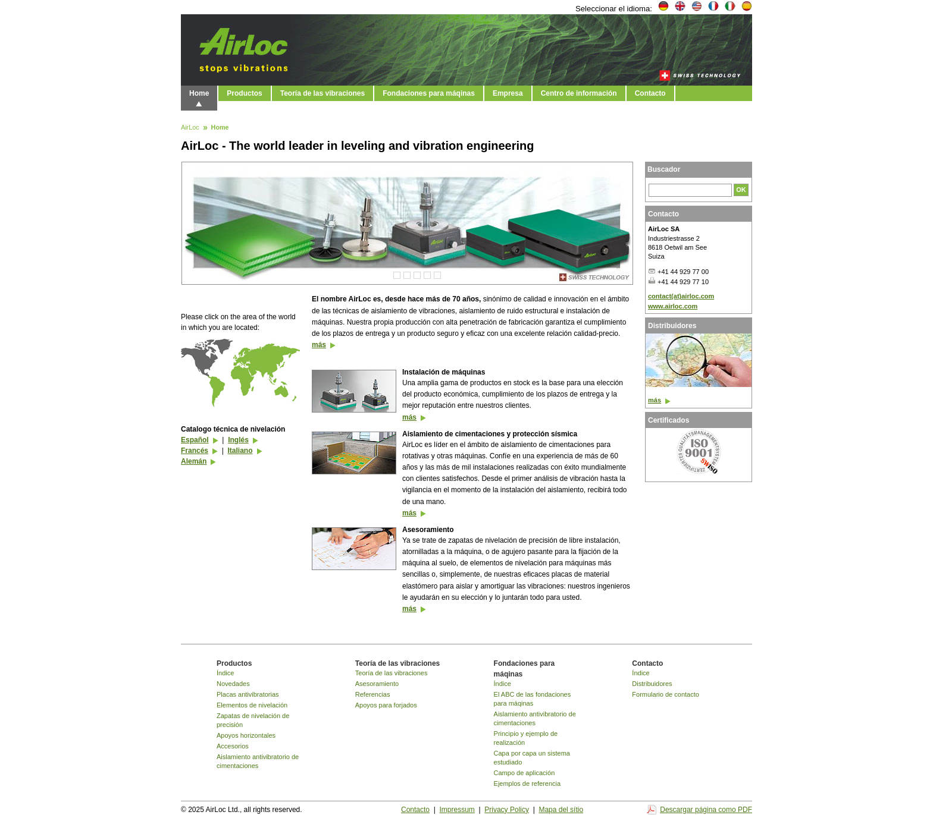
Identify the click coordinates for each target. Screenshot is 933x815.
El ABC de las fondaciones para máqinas (532, 699)
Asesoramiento (377, 683)
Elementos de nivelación (252, 705)
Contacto (650, 93)
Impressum (456, 809)
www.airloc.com (672, 306)
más (319, 345)
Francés (194, 450)
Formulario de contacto (665, 694)
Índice (225, 672)
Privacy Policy (506, 809)
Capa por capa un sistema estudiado (532, 758)
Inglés (238, 440)
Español (195, 440)
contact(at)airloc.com (681, 296)
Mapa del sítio (560, 809)
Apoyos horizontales (246, 735)
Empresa (508, 93)
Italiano (239, 450)
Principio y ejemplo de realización (526, 738)
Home (199, 93)
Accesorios (233, 746)
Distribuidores (652, 683)
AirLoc (190, 128)
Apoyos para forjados (386, 705)
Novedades (233, 683)
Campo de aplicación (524, 772)
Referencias (372, 694)
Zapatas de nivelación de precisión (253, 720)
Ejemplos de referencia (527, 783)
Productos (244, 93)
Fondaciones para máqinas (429, 93)
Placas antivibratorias (248, 694)
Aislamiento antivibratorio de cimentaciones (258, 761)
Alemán (193, 461)
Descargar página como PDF (706, 809)
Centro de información (579, 93)
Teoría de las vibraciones (322, 93)
